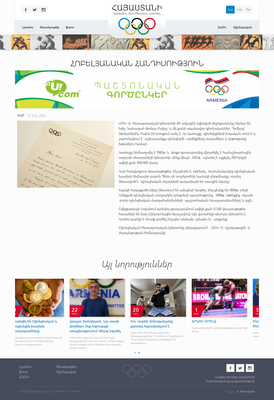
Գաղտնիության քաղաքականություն (230, 381)
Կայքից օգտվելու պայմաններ (235, 377)
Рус (248, 9)
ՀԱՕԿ (222, 27)
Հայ (230, 9)
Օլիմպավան (242, 27)
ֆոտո (70, 27)
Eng (239, 9)
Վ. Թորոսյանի (245, 391)
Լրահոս (27, 27)
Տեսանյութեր (49, 27)
